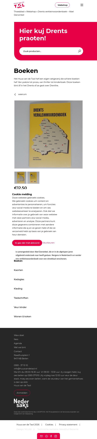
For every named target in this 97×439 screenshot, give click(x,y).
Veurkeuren (48, 242)
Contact (18, 351)
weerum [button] (21, 94)
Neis (16, 339)
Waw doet (19, 335)
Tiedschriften (21, 298)
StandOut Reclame (68, 429)
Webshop (62, 5)
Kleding (18, 288)
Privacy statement (68, 424)
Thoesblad (19, 11)
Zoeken (79, 51)
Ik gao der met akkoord (27, 243)
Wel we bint (20, 347)
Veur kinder (20, 307)
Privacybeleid (53, 412)
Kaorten (18, 270)
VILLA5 (28, 429)
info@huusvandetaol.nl (25, 368)
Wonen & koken (22, 316)
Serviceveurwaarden (69, 412)
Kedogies (19, 279)
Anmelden (22, 393)
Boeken (18, 261)
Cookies (49, 424)
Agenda (18, 343)
